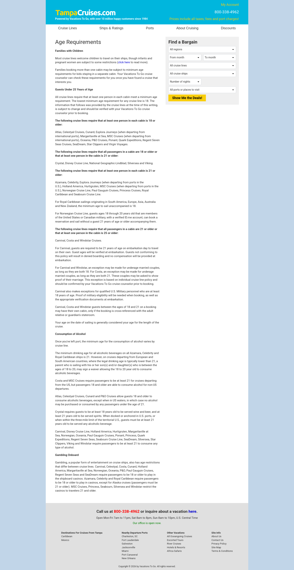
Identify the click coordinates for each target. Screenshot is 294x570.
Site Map (216, 547)
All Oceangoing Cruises (179, 536)
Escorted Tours (175, 540)
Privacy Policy (219, 543)
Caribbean (66, 536)
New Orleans (129, 558)
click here (124, 62)
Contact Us (218, 540)
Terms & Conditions (222, 551)
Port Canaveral (130, 554)
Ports (150, 28)
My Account (230, 5)
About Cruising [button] (187, 28)
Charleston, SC (130, 536)
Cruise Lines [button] (67, 28)
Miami (125, 551)
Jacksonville (128, 547)
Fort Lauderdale (130, 540)
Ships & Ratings (111, 28)
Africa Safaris (174, 551)
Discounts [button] (228, 28)
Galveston (127, 543)
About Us (216, 536)
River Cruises (174, 543)
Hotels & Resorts (176, 547)
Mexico (65, 540)
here (192, 511)
